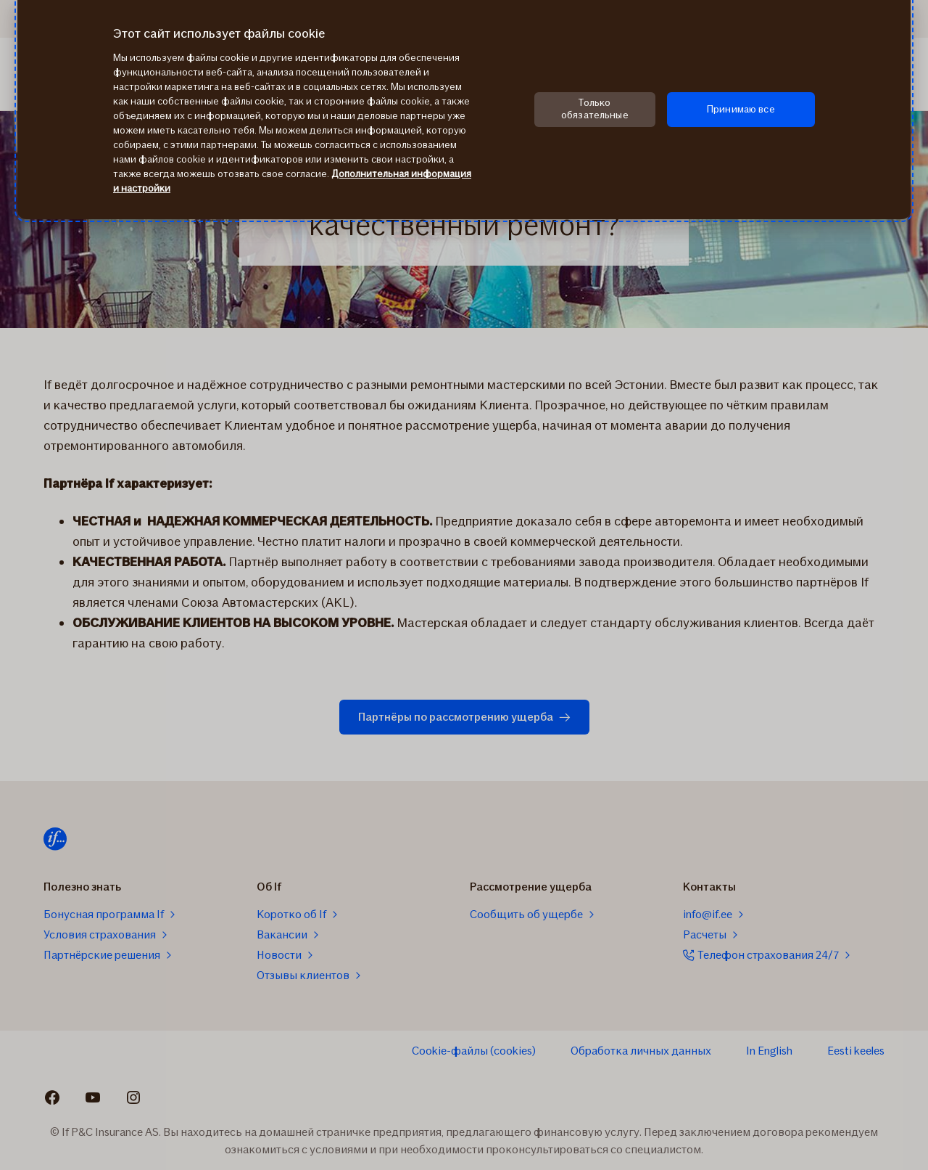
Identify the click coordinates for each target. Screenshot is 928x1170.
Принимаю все (741, 109)
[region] (464, 109)
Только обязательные (595, 109)
